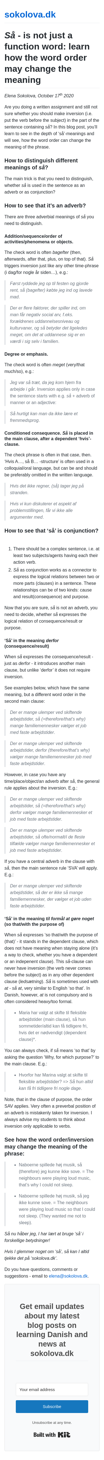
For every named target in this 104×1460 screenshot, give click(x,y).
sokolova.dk (30, 14)
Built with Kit (52, 1435)
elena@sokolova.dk (68, 1276)
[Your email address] (52, 1389)
